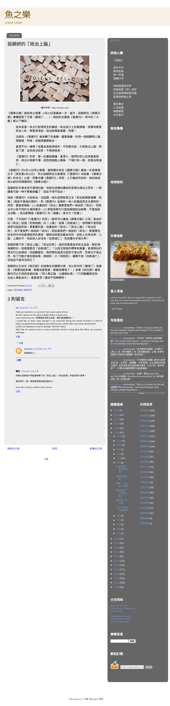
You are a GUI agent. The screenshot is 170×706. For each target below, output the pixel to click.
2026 (117, 410)
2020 (117, 538)
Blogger (95, 699)
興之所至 (144, 498)
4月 (119, 520)
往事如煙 (144, 487)
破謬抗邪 (27, 290)
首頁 (54, 449)
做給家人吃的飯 (121, 501)
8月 (119, 454)
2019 (117, 543)
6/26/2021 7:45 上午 (28, 308)
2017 (117, 552)
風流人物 (144, 467)
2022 (117, 428)
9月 (119, 449)
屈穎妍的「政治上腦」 (122, 493)
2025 (117, 415)
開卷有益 (144, 436)
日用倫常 (144, 421)
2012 (117, 574)
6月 (119, 462)
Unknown (28, 349)
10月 (119, 445)
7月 (119, 458)
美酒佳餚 (144, 518)
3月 (119, 524)
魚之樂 (18, 15)
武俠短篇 (144, 523)
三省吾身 (144, 431)
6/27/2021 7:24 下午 (43, 349)
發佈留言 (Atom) (58, 459)
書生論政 (144, 461)
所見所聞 (144, 503)
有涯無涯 (144, 441)
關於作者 (114, 40)
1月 (119, 533)
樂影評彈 (144, 492)
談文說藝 (144, 508)
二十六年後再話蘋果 (122, 508)
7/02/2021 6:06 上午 (30, 371)
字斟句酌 (144, 482)
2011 (117, 578)
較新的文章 (13, 449)
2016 (117, 556)
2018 (117, 547)
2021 (117, 432)
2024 (117, 419)
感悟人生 (144, 426)
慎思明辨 (144, 415)
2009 (117, 587)
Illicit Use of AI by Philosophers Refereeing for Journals (122, 608)
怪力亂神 (144, 451)
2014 (117, 565)
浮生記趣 (144, 456)
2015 (117, 560)
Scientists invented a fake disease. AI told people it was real (120, 619)
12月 (119, 436)
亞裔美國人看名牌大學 (122, 469)
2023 (117, 423)
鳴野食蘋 (144, 513)
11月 (119, 440)
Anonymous (116, 327)
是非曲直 (18, 290)
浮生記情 (144, 477)
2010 (117, 582)
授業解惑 (144, 446)
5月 (119, 515)
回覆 (18, 337)
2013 (117, 569)
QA (17, 308)
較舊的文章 (96, 449)
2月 (119, 529)
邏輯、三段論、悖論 (122, 484)
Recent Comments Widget (155, 393)
